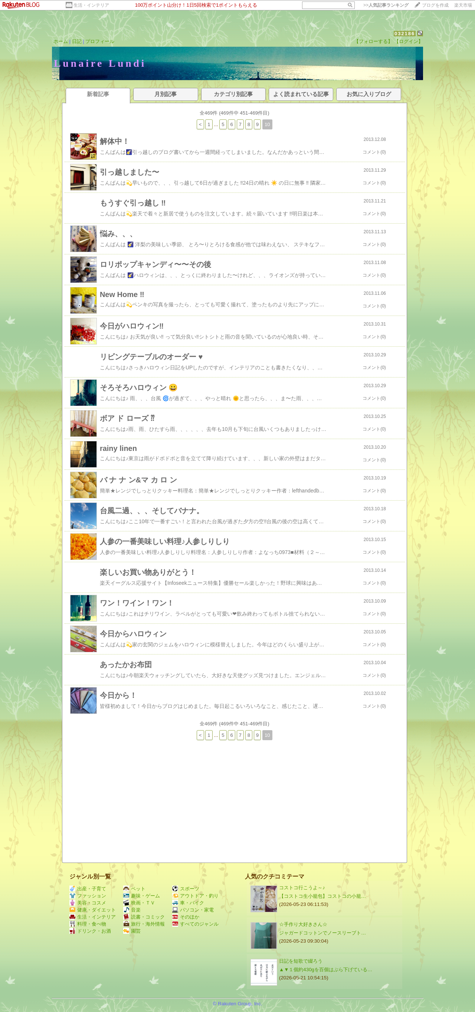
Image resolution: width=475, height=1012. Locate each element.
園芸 (132, 931)
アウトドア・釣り (195, 896)
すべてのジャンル (195, 924)
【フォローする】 (373, 41)
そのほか (185, 917)
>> (386, 5)
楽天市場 (463, 5)
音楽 (132, 910)
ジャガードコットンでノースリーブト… (322, 933)
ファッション (87, 896)
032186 (404, 33)
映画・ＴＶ (139, 903)
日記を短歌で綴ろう (300, 961)
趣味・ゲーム (141, 896)
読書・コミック (144, 917)
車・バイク (188, 903)
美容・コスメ (87, 903)
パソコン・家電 (193, 910)
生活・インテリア (91, 5)
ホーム (60, 41)
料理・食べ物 (87, 924)
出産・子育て (87, 888)
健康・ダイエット (92, 910)
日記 (77, 41)
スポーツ (185, 888)
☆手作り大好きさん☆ (303, 924)
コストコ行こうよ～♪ (302, 887)
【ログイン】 (408, 41)
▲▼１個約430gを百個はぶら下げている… (325, 969)
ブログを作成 (435, 5)
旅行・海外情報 (144, 924)
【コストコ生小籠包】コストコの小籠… (322, 896)
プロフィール (99, 41)
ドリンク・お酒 (90, 931)
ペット (134, 888)
